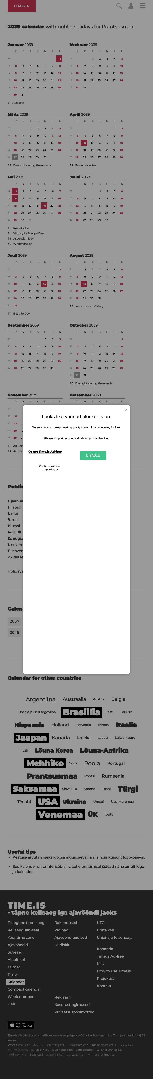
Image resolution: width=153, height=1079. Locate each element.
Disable (93, 455)
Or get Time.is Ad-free (45, 451)
